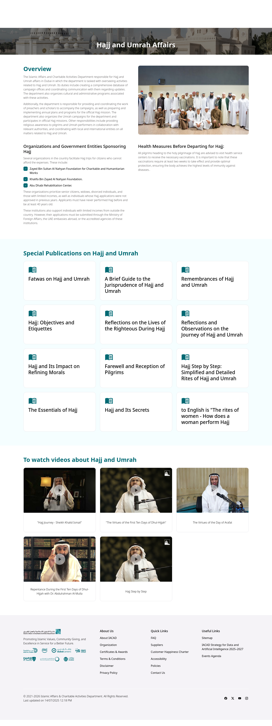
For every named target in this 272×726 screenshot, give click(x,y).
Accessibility (159, 665)
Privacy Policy (108, 679)
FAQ (153, 644)
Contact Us (158, 679)
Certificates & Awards (114, 658)
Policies (156, 672)
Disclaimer (107, 672)
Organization (108, 651)
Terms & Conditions (112, 665)
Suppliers (157, 651)
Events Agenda (211, 662)
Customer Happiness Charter (170, 658)
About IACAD (108, 644)
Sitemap (207, 644)
